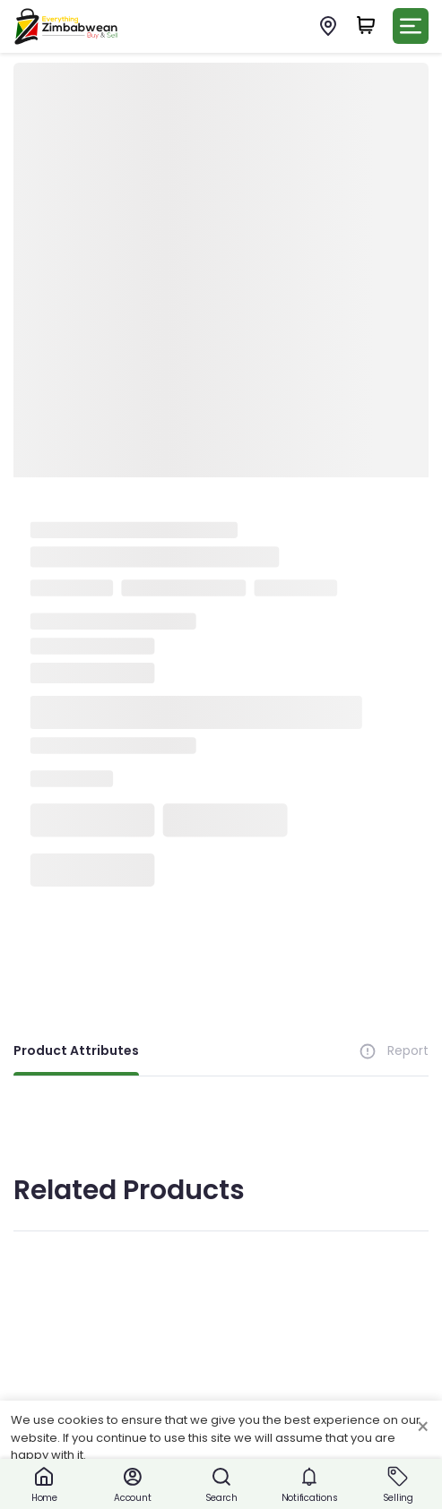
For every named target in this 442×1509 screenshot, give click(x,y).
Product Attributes (76, 1050)
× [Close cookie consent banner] (422, 1427)
